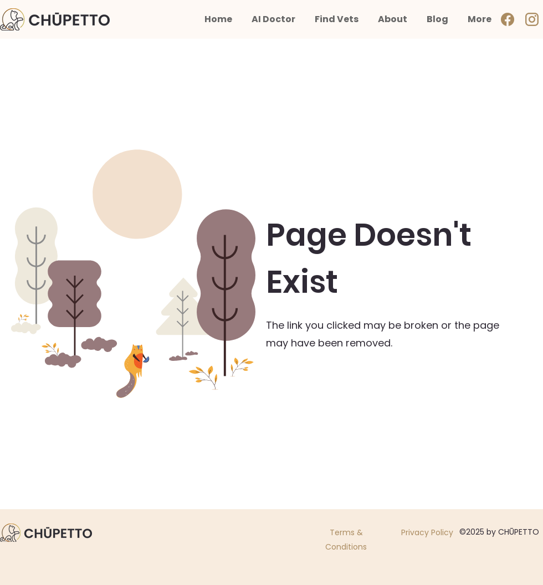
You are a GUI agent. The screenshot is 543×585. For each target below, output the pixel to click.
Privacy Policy (427, 532)
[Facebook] (507, 19)
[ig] (532, 19)
